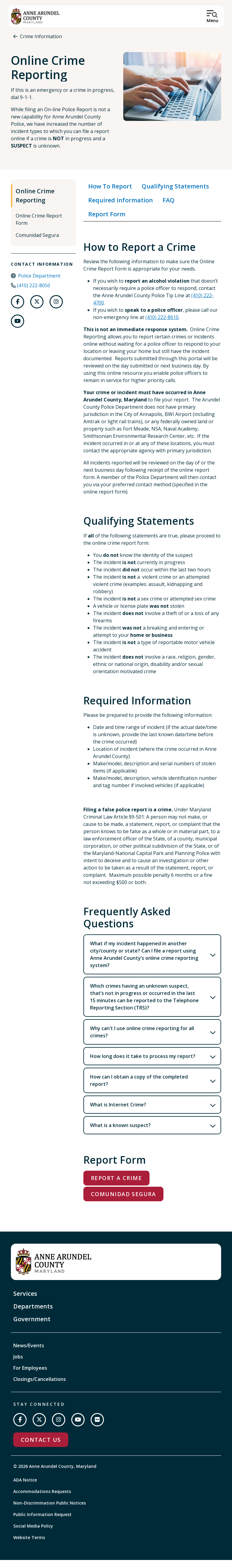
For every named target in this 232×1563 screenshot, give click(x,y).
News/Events (28, 1348)
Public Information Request (42, 1517)
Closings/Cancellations (39, 1381)
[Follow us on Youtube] (17, 324)
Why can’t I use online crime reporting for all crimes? (142, 1035)
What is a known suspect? (120, 1128)
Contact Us (41, 1442)
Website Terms (29, 1540)
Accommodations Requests (42, 1494)
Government (31, 1322)
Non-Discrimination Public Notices (49, 1506)
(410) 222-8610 (162, 320)
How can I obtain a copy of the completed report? (139, 1083)
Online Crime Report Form (39, 222)
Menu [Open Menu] (212, 20)
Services (25, 1296)
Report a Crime (116, 1181)
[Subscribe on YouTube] (78, 1422)
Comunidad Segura (37, 237)
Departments (33, 1309)
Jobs (18, 1359)
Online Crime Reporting (35, 198)
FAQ (169, 203)
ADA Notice (25, 1483)
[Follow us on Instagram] (56, 304)
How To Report (110, 189)
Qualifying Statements (175, 189)
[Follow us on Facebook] (17, 304)
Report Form (106, 217)
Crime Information (41, 36)
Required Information (120, 203)
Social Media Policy (33, 1529)
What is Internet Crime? (118, 1107)
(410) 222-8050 (33, 288)
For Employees (30, 1370)
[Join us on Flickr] (97, 1422)
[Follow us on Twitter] (37, 304)
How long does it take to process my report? (142, 1059)
